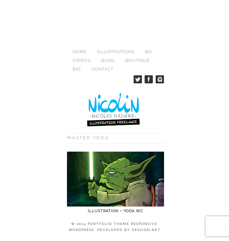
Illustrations (115, 9)
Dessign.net (146, 188)
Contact (102, 27)
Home (80, 9)
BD (148, 9)
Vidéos (82, 18)
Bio (77, 27)
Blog (108, 18)
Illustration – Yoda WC (115, 169)
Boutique (137, 18)
